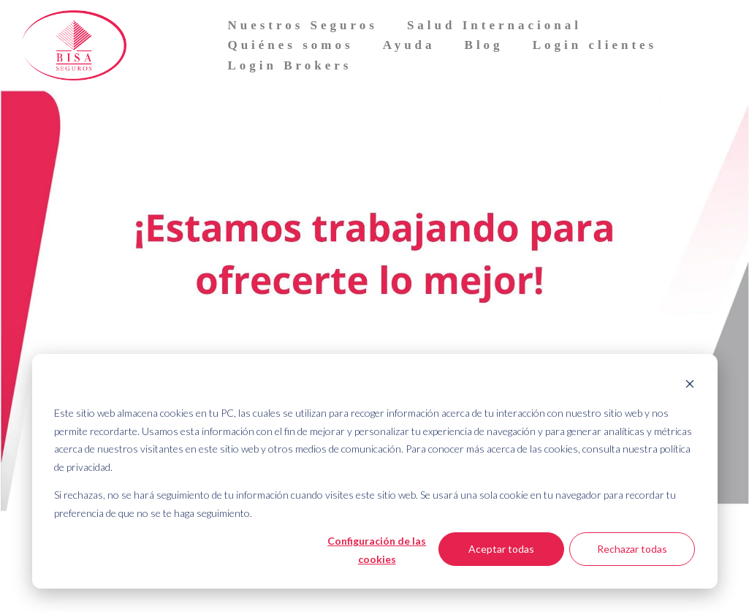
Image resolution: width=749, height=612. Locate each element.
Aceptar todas (501, 549)
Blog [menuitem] (484, 45)
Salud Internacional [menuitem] (494, 25)
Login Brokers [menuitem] (289, 65)
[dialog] (375, 471)
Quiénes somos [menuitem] (290, 45)
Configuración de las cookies (376, 549)
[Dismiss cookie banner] (690, 386)
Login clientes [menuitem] (595, 45)
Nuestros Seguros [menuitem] (302, 25)
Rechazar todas (632, 549)
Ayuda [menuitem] (409, 45)
